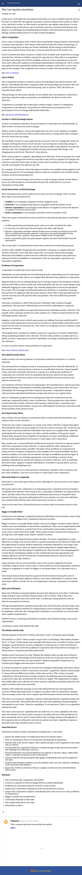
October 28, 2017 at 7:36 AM (29, 821)
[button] (79, 10)
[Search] (79, 4)
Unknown (14, 821)
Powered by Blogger (41, 871)
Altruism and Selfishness (17, 115)
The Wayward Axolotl (13, 3)
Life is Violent (12, 73)
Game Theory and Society (17, 350)
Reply (12, 828)
